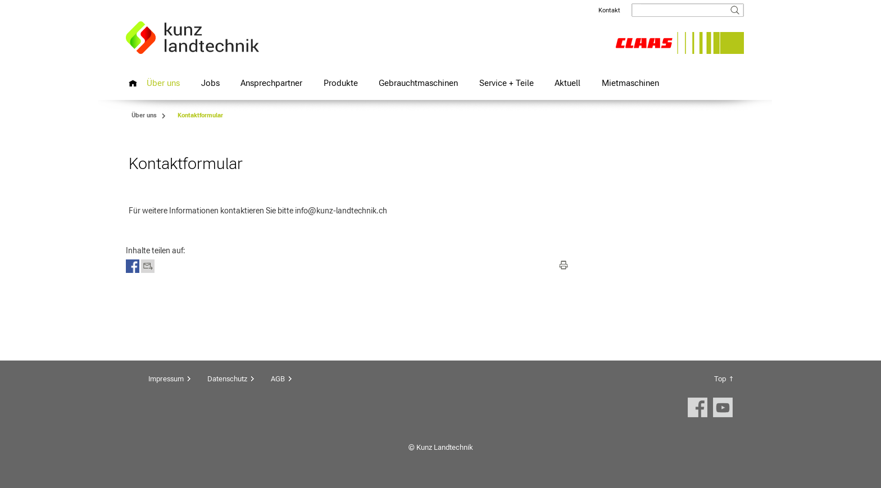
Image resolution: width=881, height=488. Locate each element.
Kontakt (609, 10)
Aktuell (567, 83)
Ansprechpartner (271, 83)
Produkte (341, 83)
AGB (278, 379)
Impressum (166, 379)
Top (720, 379)
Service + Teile (506, 83)
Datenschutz (227, 379)
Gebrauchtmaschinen (418, 83)
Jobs (210, 83)
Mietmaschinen (630, 83)
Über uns (163, 83)
